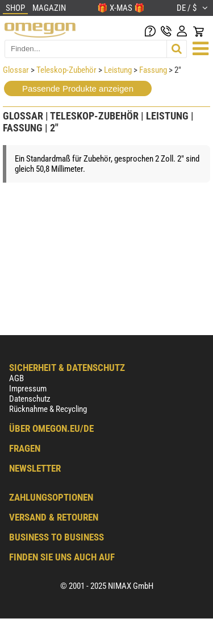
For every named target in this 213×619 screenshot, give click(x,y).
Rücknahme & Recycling (48, 409)
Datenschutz (30, 399)
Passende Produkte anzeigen (77, 88)
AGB (16, 378)
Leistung (118, 70)
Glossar (16, 70)
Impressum (28, 388)
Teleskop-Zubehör (66, 70)
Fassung (153, 70)
